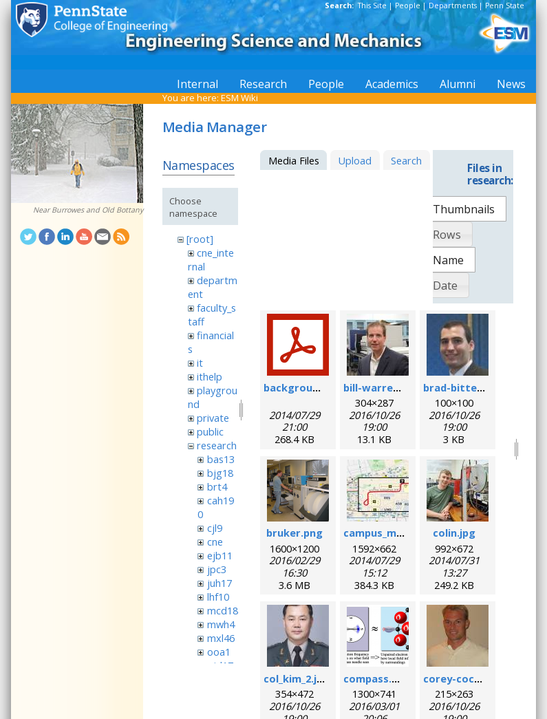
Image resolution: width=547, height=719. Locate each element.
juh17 (219, 583)
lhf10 (218, 596)
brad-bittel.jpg (460, 387)
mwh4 (221, 624)
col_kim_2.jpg (297, 678)
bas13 (221, 459)
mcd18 (222, 610)
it (200, 362)
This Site (372, 5)
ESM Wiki (239, 98)
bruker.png (294, 532)
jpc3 (216, 569)
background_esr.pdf (314, 387)
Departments (453, 5)
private (213, 418)
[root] (199, 239)
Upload (355, 160)
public (210, 431)
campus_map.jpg (385, 532)
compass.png (377, 678)
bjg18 (220, 473)
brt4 (217, 486)
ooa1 (218, 651)
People (407, 5)
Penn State (504, 5)
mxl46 (221, 638)
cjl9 (214, 528)
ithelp (209, 376)
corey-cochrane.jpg (472, 678)
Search (406, 160)
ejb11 (220, 555)
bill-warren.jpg (380, 387)
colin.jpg (454, 532)
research (217, 445)
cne (215, 541)
